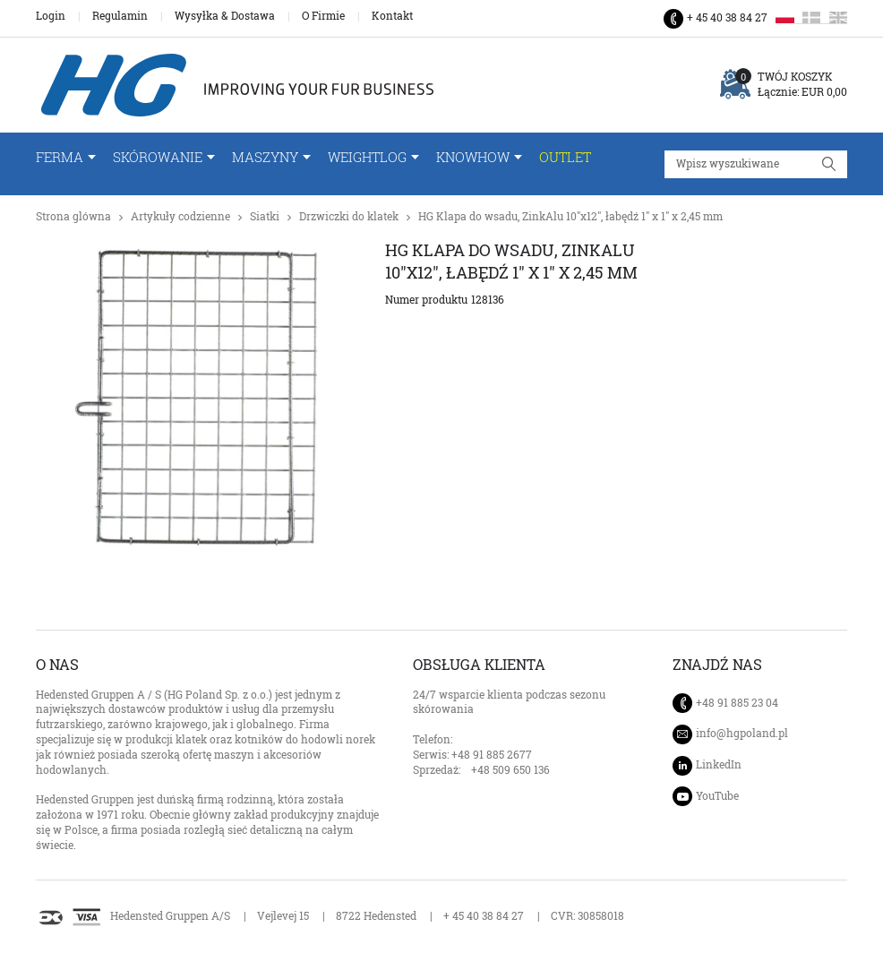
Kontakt (392, 16)
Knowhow (473, 157)
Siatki (264, 216)
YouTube (717, 795)
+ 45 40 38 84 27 (727, 17)
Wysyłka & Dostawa (225, 16)
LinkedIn (719, 764)
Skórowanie (157, 157)
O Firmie (323, 16)
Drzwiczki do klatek (349, 216)
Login (50, 16)
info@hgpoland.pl (742, 733)
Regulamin (120, 16)
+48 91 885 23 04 (737, 702)
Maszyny (265, 157)
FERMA (59, 157)
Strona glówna (73, 216)
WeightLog (367, 157)
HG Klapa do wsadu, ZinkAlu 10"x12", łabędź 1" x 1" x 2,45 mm (570, 216)
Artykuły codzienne (180, 216)
